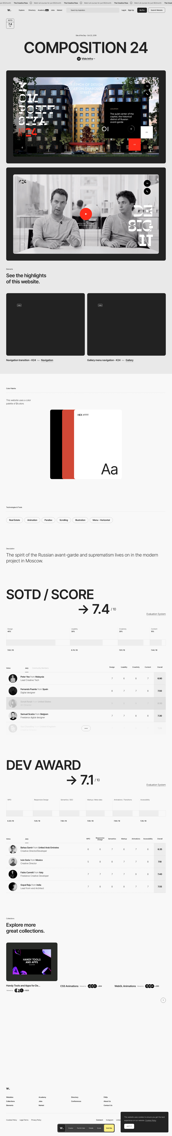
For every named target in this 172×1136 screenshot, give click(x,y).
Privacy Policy (36, 1120)
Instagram (109, 1120)
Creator (70, 1128)
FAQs (106, 1097)
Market (59, 10)
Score (99, 1128)
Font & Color (81, 1128)
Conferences (76, 1101)
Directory (32, 10)
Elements (9, 1105)
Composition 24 (86, 47)
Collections (10, 1101)
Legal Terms (24, 1120)
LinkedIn (119, 1120)
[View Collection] (31, 962)
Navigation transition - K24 (21, 360)
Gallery (129, 360)
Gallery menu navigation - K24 (104, 360)
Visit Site (109, 1128)
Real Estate (14, 520)
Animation (32, 520)
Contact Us (108, 1105)
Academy (43, 10)
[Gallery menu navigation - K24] (126, 324)
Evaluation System (156, 614)
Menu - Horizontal (101, 520)
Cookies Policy (11, 1120)
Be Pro (142, 10)
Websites (9, 1097)
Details (91, 1128)
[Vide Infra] (86, 59)
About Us (107, 1101)
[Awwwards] (9, 10)
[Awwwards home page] (61, 1128)
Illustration (80, 520)
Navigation (47, 360)
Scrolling (64, 520)
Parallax (48, 520)
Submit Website (157, 10)
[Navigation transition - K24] (45, 324)
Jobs (53, 10)
